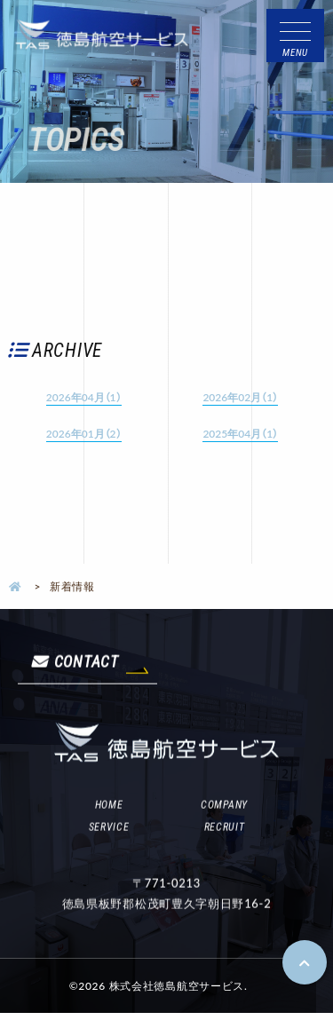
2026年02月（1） (240, 397)
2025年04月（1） (240, 433)
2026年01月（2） (84, 433)
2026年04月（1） (84, 397)
